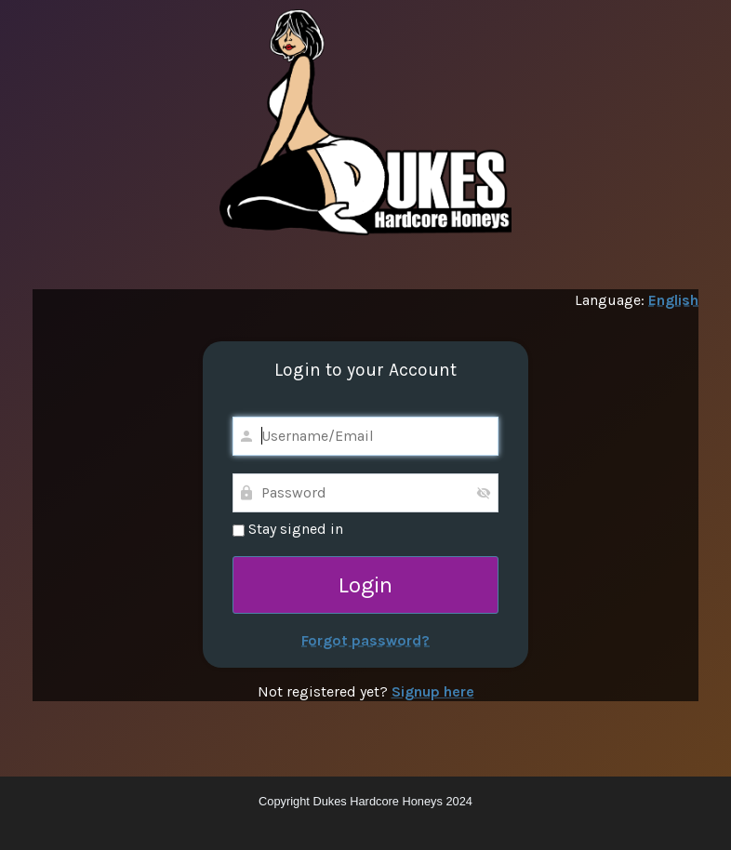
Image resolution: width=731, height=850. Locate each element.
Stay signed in (288, 529)
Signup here (433, 691)
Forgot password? (365, 640)
